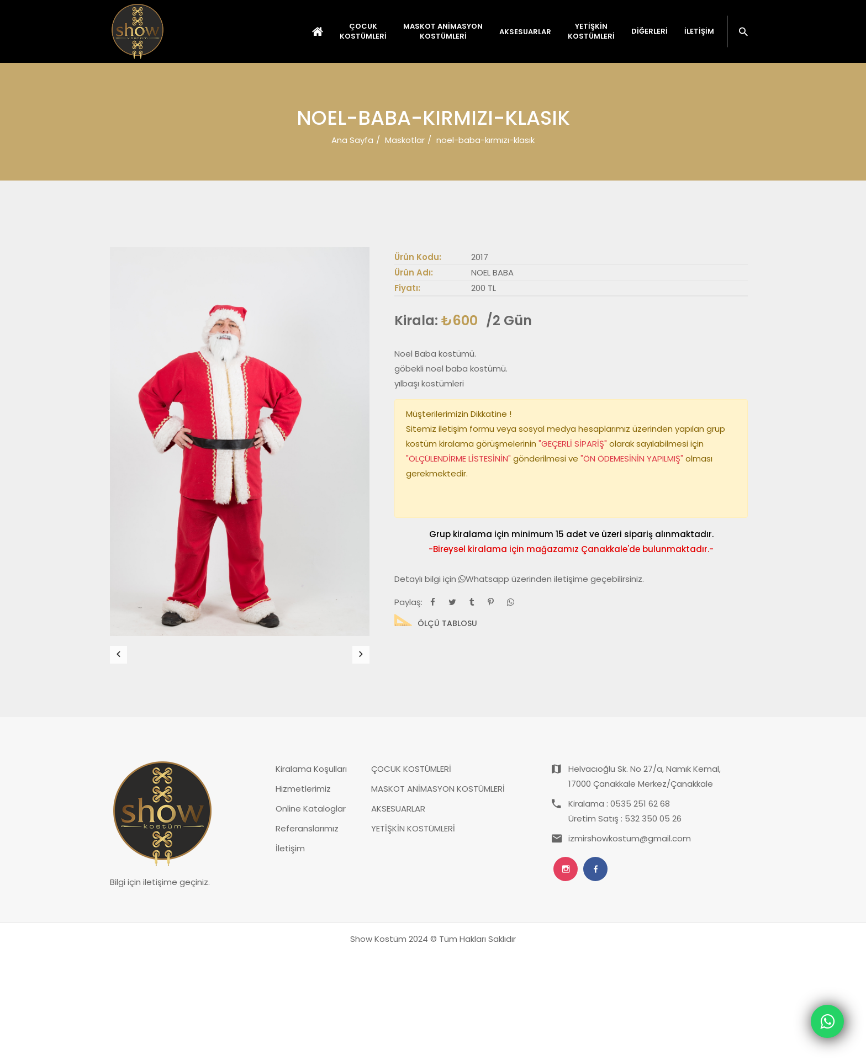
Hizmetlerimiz (303, 894)
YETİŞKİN (591, 31)
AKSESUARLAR (398, 914)
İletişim (699, 31)
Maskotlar (405, 140)
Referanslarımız (307, 934)
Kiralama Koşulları (311, 874)
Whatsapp (484, 579)
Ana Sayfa (352, 140)
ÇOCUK (363, 31)
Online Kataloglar (311, 914)
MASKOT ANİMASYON (443, 31)
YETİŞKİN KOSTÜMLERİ (413, 934)
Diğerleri (649, 31)
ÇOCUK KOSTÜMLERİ (411, 874)
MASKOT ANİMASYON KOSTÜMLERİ (438, 894)
